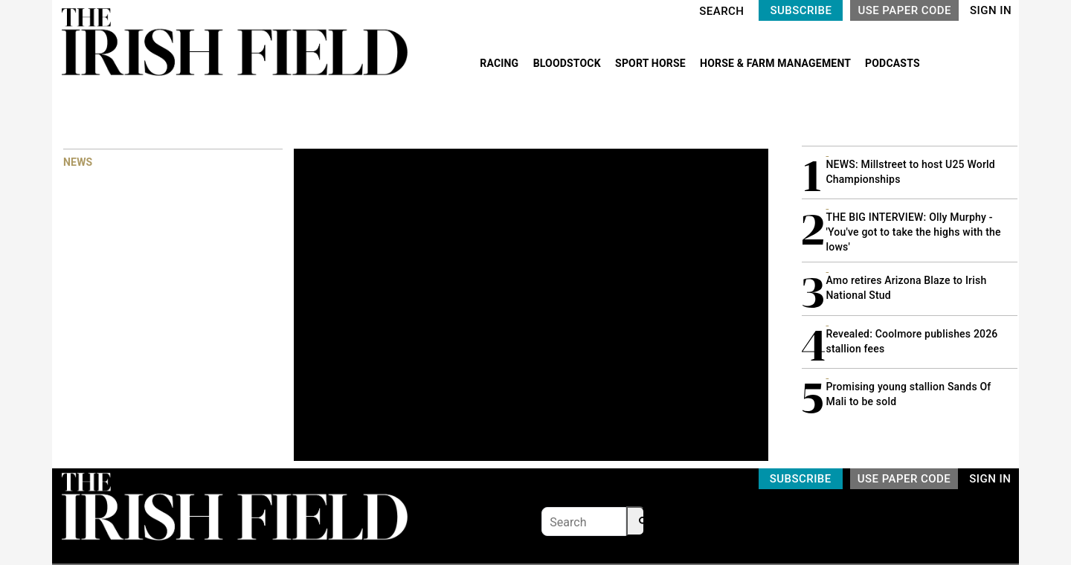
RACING (500, 63)
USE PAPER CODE (904, 10)
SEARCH (721, 11)
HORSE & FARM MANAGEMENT (776, 63)
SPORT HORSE (651, 63)
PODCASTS (892, 63)
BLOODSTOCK (568, 63)
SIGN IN (991, 10)
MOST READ (831, 118)
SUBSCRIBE (801, 10)
